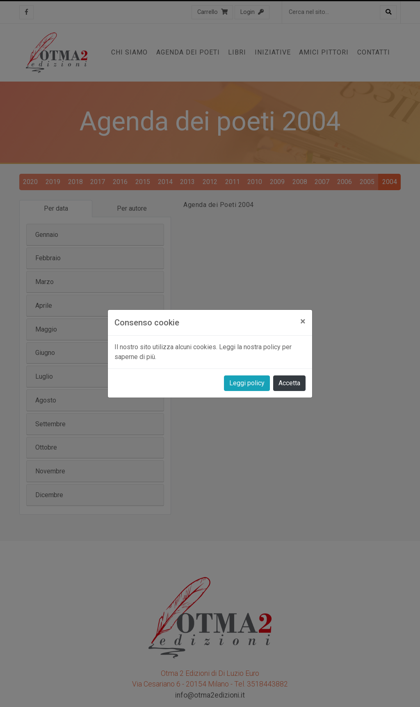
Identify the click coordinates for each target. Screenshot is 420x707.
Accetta (289, 383)
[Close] (303, 321)
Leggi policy (247, 383)
